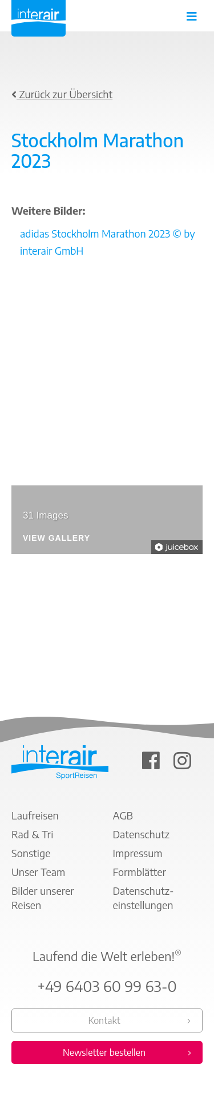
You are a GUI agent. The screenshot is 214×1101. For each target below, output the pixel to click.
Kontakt (104, 1020)
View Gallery (56, 538)
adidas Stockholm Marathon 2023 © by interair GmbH (107, 242)
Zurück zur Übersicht (61, 94)
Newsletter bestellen (104, 1052)
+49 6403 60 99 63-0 (107, 986)
